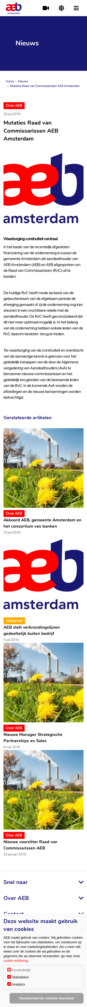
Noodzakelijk (21, 970)
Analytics (18, 984)
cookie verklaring (15, 960)
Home (10, 81)
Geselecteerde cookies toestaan (46, 998)
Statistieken (20, 977)
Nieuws (23, 81)
